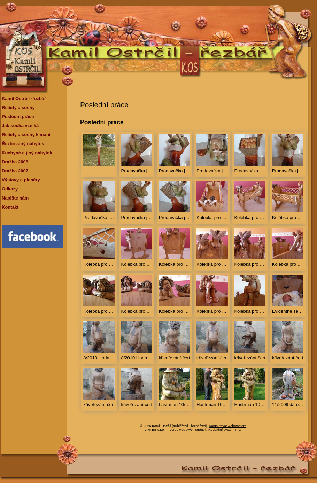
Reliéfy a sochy (18, 107)
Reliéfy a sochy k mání (26, 134)
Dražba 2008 (15, 161)
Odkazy (10, 189)
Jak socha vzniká (20, 125)
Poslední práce (18, 116)
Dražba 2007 (15, 170)
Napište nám (15, 198)
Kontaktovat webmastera (227, 426)
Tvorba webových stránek (187, 429)
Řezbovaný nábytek (23, 143)
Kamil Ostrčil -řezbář (24, 98)
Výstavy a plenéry (21, 179)
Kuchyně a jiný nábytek (27, 152)
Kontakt (10, 207)
